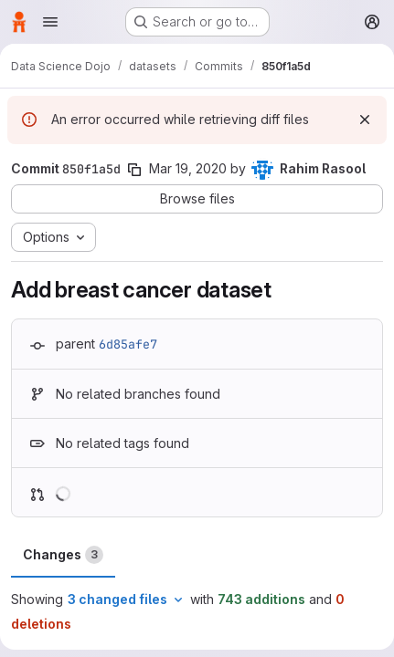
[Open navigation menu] (50, 21)
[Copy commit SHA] (134, 170)
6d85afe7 (128, 344)
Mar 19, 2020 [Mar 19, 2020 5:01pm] (188, 168)
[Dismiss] (365, 119)
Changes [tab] (63, 555)
